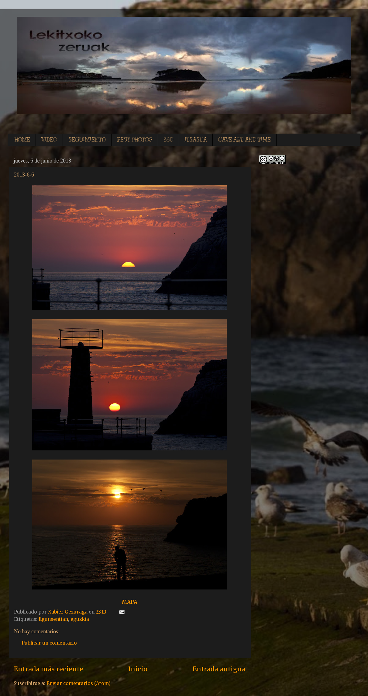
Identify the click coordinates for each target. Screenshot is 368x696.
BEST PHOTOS (134, 139)
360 (168, 139)
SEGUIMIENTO (87, 139)
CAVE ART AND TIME (244, 139)
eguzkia (80, 619)
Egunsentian (53, 619)
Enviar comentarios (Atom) (78, 683)
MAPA (129, 602)
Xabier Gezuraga (68, 612)
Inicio (137, 669)
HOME (22, 139)
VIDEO (49, 139)
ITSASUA (195, 139)
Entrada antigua (218, 669)
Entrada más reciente (48, 669)
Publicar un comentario (49, 643)
